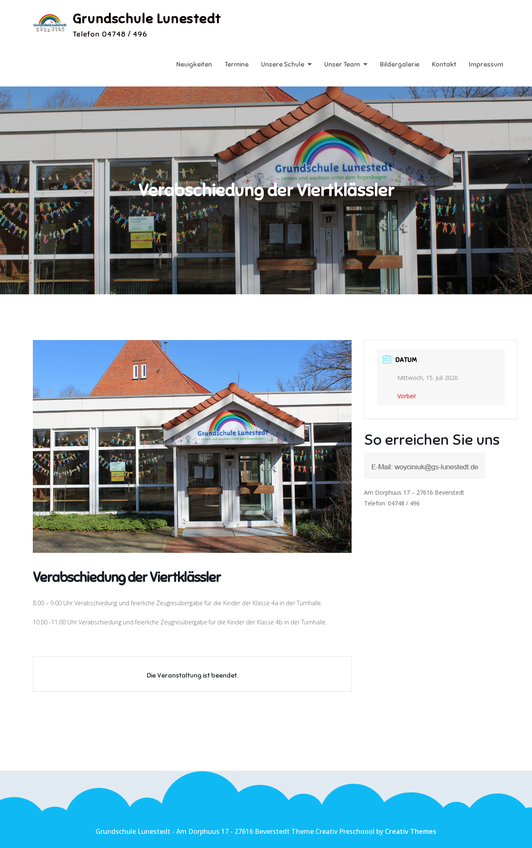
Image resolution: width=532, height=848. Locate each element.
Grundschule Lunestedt (147, 18)
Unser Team (342, 64)
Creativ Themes (410, 831)
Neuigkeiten (194, 64)
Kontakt (444, 64)
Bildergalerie (399, 64)
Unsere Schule (282, 64)
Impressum (486, 64)
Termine (236, 64)
